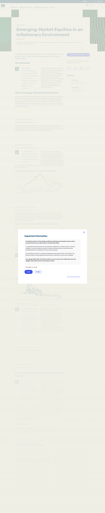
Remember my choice (31, 267)
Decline (38, 271)
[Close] (84, 232)
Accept (28, 271)
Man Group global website (73, 276)
